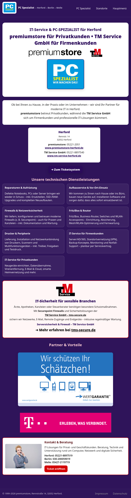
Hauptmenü (120, 8)
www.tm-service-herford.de (64, 155)
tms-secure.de (83, 330)
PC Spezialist (83, 8)
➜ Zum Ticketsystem (65, 169)
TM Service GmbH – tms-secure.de (65, 315)
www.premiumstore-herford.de (64, 148)
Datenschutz (120, 493)
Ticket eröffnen (56, 469)
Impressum (101, 493)
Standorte (101, 8)
